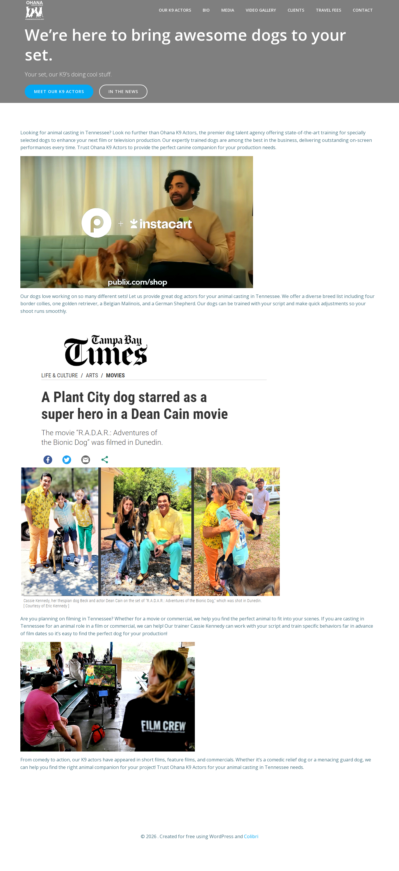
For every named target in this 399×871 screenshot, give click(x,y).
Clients (296, 10)
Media (227, 10)
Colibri (251, 836)
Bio (206, 10)
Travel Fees (328, 10)
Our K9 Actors (175, 10)
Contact (363, 10)
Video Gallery (261, 10)
